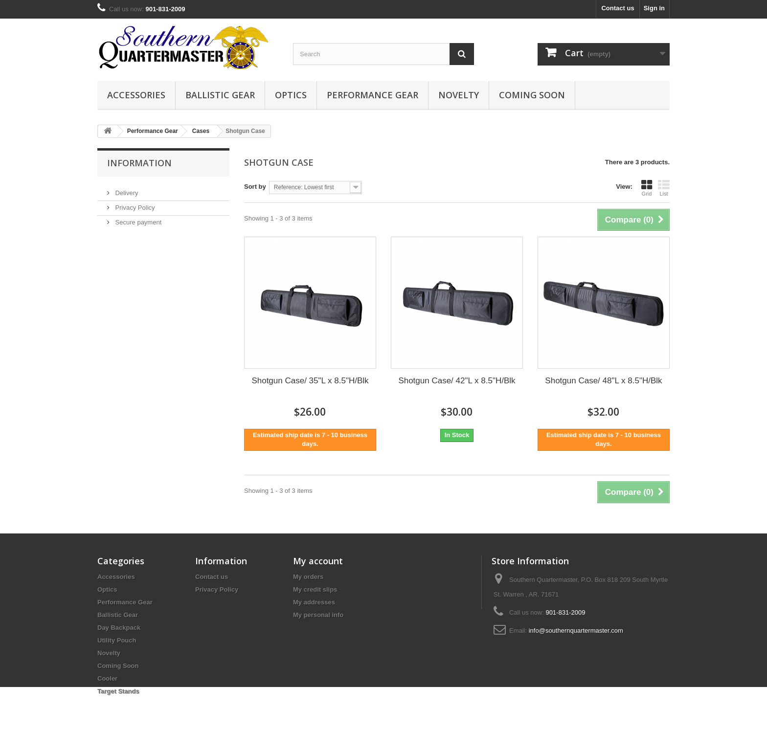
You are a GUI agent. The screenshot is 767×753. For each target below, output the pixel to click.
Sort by (255, 186)
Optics (291, 95)
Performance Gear (372, 95)
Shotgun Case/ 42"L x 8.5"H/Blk (456, 380)
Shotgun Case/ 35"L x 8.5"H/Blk (309, 380)
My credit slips (315, 589)
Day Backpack (118, 627)
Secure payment (137, 218)
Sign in (654, 8)
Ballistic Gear (220, 95)
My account (318, 561)
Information (139, 163)
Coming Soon (532, 95)
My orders (308, 576)
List (664, 188)
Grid (646, 188)
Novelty (458, 95)
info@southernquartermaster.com (576, 630)
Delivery (125, 189)
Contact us (617, 8)
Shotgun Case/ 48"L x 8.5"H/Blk (603, 380)
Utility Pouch (116, 640)
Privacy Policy (134, 203)
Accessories (136, 95)
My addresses (314, 602)
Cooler (107, 678)
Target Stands (118, 691)
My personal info (318, 615)
